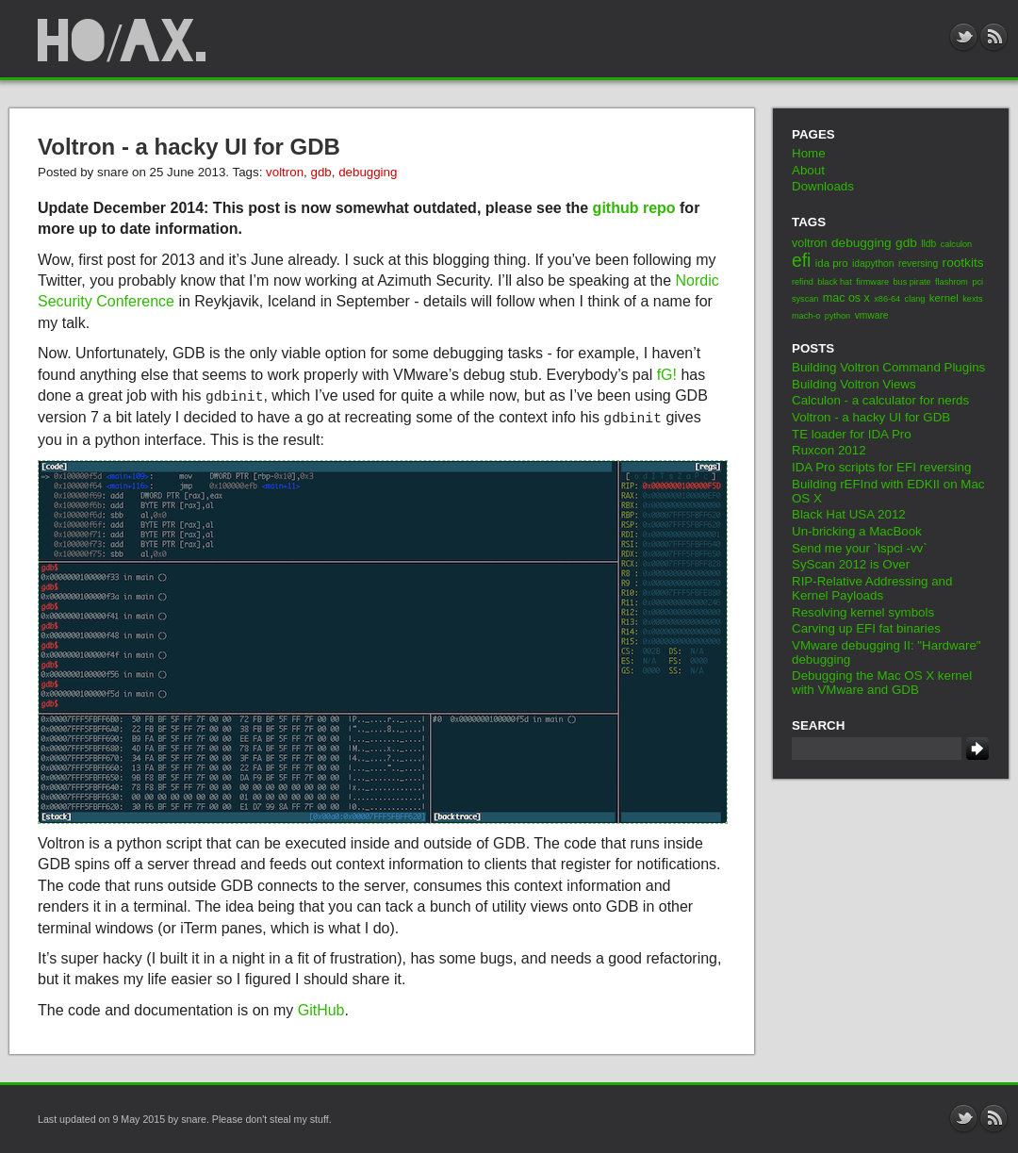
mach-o (806, 316)
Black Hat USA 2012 (849, 514)
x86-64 (887, 299)
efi (801, 261)
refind (802, 282)
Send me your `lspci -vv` (860, 548)
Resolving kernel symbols (863, 612)
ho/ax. (123, 41)
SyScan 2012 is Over (851, 564)
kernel (944, 298)
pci (977, 282)
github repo (634, 208)
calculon (956, 244)
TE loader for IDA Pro (851, 434)
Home (809, 153)
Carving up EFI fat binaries (866, 628)
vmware (872, 315)
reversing (918, 263)
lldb (928, 244)
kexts (972, 299)
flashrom (951, 282)
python (837, 316)
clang (915, 299)
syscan (805, 299)
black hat (834, 282)
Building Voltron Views (854, 384)
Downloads (823, 186)
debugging (367, 172)
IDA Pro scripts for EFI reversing (881, 467)
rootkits (963, 262)
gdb (320, 172)
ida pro (831, 263)
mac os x (846, 298)
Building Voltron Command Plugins (888, 367)
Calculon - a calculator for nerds (880, 400)
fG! (667, 375)
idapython (873, 263)
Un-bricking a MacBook (857, 531)
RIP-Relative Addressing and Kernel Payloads (872, 588)
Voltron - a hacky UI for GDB (189, 146)
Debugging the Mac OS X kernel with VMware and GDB (882, 682)
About (808, 170)
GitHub (321, 1010)
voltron (285, 172)
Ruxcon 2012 (829, 450)
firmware (872, 282)
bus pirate (912, 282)
